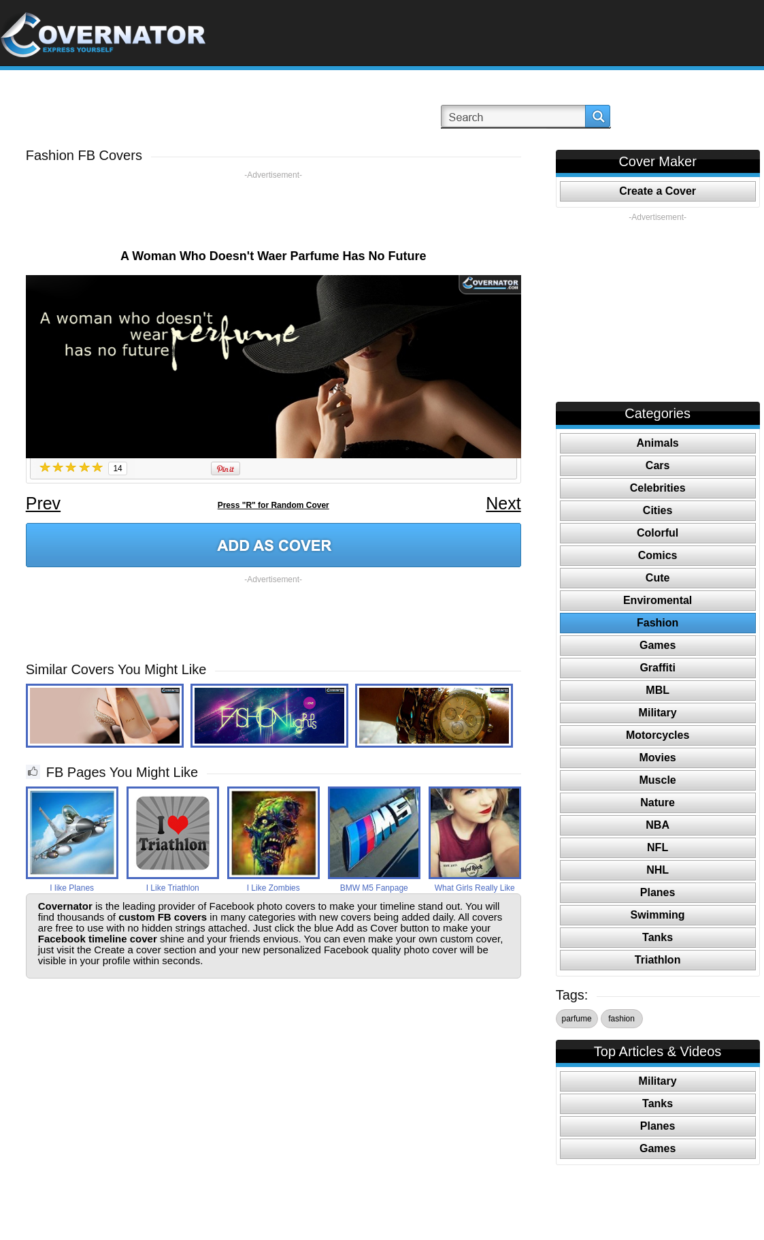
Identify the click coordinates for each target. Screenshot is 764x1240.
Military (658, 712)
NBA (657, 825)
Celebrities (658, 488)
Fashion (657, 623)
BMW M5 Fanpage (374, 888)
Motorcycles (657, 735)
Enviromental (657, 600)
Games (658, 645)
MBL (657, 690)
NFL (657, 847)
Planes (658, 892)
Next (503, 503)
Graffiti (657, 667)
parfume (577, 1018)
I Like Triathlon (172, 888)
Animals (658, 443)
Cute (658, 578)
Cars (658, 465)
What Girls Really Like (475, 888)
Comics (658, 555)
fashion (621, 1018)
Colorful (657, 533)
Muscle (658, 780)
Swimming (658, 915)
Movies (658, 757)
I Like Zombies (273, 888)
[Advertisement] (273, 211)
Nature (657, 802)
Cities (658, 510)
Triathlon (658, 960)
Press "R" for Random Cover (273, 505)
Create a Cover (657, 191)
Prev (43, 503)
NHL (657, 870)
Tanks (657, 937)
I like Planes (72, 888)
